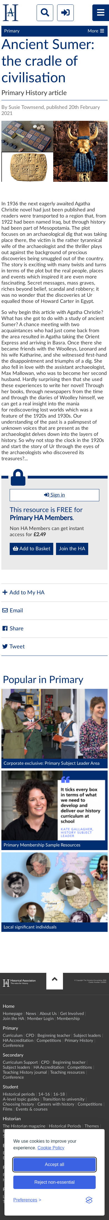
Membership (68, 1019)
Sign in (54, 495)
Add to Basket (31, 548)
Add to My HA (23, 592)
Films (7, 1109)
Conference (13, 1045)
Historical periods (19, 1094)
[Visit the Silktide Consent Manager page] (89, 1200)
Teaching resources (67, 1072)
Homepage (12, 1014)
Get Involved (72, 1014)
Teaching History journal (25, 1072)
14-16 (44, 1094)
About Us (48, 1014)
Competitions (49, 1041)
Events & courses (32, 1109)
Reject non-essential (54, 1182)
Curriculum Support (20, 1062)
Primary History (79, 1041)
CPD (30, 1036)
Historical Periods (65, 1126)
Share (12, 628)
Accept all (54, 1164)
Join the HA (72, 548)
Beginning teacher (53, 1036)
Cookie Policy (50, 1147)
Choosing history (18, 1104)
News (31, 1014)
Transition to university (64, 1099)
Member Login (40, 1019)
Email (12, 610)
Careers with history (55, 1104)
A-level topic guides (21, 1099)
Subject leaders (87, 1036)
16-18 (59, 1094)
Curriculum (12, 1036)
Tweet (13, 646)
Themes (92, 1126)
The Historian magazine (24, 1126)
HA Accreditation (18, 1041)
